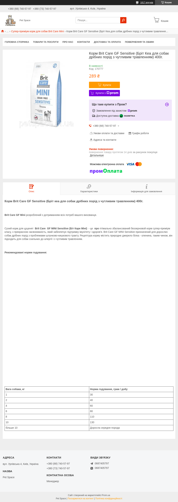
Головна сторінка (17, 42)
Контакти (83, 42)
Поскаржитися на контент (81, 498)
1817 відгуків (146, 2)
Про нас (67, 42)
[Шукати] (123, 20)
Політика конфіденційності (108, 498)
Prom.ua (106, 495)
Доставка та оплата (107, 42)
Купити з (107, 93)
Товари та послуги (45, 42)
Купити (107, 85)
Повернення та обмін (139, 42)
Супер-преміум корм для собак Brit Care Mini (37, 31)
